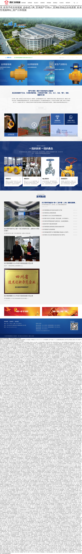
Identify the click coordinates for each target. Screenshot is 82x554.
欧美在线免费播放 (68, 365)
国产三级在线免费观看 (23, 388)
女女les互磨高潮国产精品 (52, 548)
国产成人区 (70, 518)
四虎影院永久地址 (3, 507)
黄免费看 (79, 407)
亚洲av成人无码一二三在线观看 (14, 452)
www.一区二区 (69, 402)
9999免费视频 (14, 511)
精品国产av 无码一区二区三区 (49, 406)
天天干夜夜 (63, 413)
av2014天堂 (21, 355)
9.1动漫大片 (64, 471)
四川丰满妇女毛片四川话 (45, 426)
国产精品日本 (42, 486)
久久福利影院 (77, 476)
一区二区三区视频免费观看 (25, 456)
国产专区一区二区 (72, 458)
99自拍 (66, 503)
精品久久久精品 (72, 411)
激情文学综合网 (65, 388)
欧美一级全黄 (12, 371)
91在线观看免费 (27, 411)
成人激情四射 (66, 343)
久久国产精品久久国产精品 (34, 494)
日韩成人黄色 (76, 493)
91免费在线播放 (27, 458)
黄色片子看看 (15, 541)
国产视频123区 (33, 488)
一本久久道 (60, 378)
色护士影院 (51, 393)
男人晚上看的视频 (20, 454)
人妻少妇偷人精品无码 (52, 546)
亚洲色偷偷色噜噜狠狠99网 (14, 419)
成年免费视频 (43, 421)
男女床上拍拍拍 (54, 534)
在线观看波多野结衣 (15, 442)
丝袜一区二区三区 (61, 364)
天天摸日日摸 (35, 453)
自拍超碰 (41, 344)
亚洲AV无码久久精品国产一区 (73, 367)
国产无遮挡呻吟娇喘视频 (35, 459)
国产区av (57, 549)
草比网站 (69, 474)
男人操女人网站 (70, 376)
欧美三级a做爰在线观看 (63, 447)
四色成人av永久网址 (34, 342)
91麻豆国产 (64, 347)
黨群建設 (55, 2)
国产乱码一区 (79, 458)
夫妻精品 (43, 456)
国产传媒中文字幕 (28, 393)
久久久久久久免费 (42, 433)
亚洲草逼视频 (23, 507)
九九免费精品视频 (45, 442)
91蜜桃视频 (72, 343)
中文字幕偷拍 (19, 346)
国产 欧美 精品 (5, 371)
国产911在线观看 (23, 425)
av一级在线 (31, 407)
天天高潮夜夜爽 (51, 503)
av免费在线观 (71, 375)
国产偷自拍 (19, 486)
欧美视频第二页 (23, 415)
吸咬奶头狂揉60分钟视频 (22, 385)
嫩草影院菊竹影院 (46, 416)
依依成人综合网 (27, 434)
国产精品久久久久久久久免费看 (71, 466)
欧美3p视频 (19, 462)
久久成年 (10, 420)
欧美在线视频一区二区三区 (30, 408)
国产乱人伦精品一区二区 (19, 358)
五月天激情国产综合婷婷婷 (67, 384)
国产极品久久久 (20, 434)
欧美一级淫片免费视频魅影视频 (75, 358)
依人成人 (8, 520)
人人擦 (42, 370)
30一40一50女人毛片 (43, 445)
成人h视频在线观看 (49, 398)
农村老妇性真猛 (31, 383)
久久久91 (74, 360)
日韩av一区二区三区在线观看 (31, 477)
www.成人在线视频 (51, 348)
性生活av (77, 342)
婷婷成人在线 (36, 407)
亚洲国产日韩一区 (23, 552)
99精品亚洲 (36, 443)
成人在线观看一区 (48, 356)
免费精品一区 (54, 412)
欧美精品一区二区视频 (77, 380)
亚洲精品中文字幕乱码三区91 (50, 396)
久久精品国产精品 (20, 390)
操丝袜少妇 (8, 397)
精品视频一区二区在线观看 (51, 509)
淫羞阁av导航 (16, 491)
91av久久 (76, 491)
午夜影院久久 (58, 387)
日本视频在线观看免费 (22, 433)
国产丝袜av (70, 444)
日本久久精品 (45, 376)
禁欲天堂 (70, 529)
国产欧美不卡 (50, 475)
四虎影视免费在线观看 (64, 358)
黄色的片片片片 (65, 361)
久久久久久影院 (48, 389)
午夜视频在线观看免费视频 (15, 494)
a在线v (34, 396)
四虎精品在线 (74, 453)
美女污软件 (17, 552)
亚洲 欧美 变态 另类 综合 (68, 534)
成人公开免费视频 (29, 439)
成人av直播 (33, 411)
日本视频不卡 (52, 413)
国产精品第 (80, 419)
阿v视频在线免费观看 (27, 378)
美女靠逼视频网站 (39, 396)
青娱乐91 (36, 375)
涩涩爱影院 (71, 379)
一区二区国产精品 (16, 383)
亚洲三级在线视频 (61, 435)
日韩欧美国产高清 (49, 342)
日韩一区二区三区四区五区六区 (72, 352)
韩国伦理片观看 (14, 362)
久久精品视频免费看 (53, 392)
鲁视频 (19, 527)
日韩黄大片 (42, 355)
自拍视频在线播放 (26, 474)
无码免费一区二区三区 (42, 348)
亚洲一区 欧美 (3, 342)
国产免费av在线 (16, 521)
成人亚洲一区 (14, 342)
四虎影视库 (15, 481)
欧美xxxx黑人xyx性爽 (47, 462)
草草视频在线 (69, 360)
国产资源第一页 (18, 406)
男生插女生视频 (51, 366)
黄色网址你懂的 (13, 347)
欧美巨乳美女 (10, 477)
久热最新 (73, 522)
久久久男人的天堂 (13, 403)
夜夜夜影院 (68, 459)
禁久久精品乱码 (47, 417)
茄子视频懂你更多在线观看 (68, 392)
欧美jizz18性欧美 (21, 398)
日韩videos (36, 413)
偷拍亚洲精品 (43, 461)
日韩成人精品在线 (69, 440)
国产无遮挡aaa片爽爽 (65, 374)
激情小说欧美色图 (12, 498)
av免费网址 (31, 375)
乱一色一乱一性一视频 (40, 411)
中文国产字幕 (32, 420)
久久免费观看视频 (67, 507)
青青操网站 (52, 520)
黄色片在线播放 (65, 379)
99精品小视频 (18, 366)
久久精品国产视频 (20, 447)
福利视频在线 (63, 352)
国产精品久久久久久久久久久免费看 (25, 511)
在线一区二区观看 (74, 353)
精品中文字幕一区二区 (17, 378)
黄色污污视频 (23, 535)
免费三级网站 (37, 430)
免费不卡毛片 (51, 543)
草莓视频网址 (76, 362)
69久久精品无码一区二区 (44, 364)
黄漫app (21, 445)
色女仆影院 (66, 476)
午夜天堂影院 (37, 383)
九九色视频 (44, 388)
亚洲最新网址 (21, 362)
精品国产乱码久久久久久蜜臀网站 (68, 477)
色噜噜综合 (18, 504)
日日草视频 (28, 507)
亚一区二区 (57, 383)
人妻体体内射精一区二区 (50, 370)
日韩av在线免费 (76, 426)
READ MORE (41, 107)
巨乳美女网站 (25, 465)
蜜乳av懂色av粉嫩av (65, 389)
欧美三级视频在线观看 (9, 517)
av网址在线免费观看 (34, 481)
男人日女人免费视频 (48, 490)
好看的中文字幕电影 (4, 431)
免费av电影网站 (5, 549)
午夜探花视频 (64, 401)
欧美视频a (27, 466)
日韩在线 (3, 544)
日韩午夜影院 (28, 360)
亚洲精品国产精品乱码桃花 (12, 412)
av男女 (26, 380)
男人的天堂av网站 (6, 356)
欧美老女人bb (65, 416)
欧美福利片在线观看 (60, 410)
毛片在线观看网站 (22, 493)
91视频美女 (59, 421)
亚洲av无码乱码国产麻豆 (7, 367)
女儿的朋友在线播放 (36, 355)
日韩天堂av (33, 399)
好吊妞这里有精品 (59, 348)
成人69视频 (31, 357)
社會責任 (62, 2)
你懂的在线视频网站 (14, 513)
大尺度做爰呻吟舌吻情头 (54, 367)
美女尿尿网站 (10, 525)
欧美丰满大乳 (16, 357)
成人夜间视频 (45, 503)
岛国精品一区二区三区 (45, 463)
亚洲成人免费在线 (41, 477)
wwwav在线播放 (6, 471)
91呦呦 (73, 549)
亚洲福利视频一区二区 (75, 371)
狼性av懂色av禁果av (27, 351)
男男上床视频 (28, 485)
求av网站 (9, 440)
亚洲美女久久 (45, 543)
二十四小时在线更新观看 (14, 532)
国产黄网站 (42, 541)
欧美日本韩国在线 (72, 361)
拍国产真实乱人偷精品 (60, 440)
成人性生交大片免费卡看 (44, 419)
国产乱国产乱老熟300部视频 (33, 385)
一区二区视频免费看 (47, 436)
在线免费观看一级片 (75, 390)
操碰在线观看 (5, 476)
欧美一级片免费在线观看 (10, 366)
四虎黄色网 (30, 442)
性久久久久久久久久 (30, 549)
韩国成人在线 (55, 378)
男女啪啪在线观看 (55, 356)
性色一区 (6, 456)
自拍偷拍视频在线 (5, 361)
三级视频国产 (11, 406)
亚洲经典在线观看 (15, 388)
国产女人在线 (34, 449)
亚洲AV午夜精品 (13, 385)
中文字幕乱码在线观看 (28, 447)
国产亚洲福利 (24, 379)
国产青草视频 (63, 433)
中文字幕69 (75, 433)
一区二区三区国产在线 (68, 546)
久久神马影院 (55, 343)
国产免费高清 (76, 387)
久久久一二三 (19, 370)
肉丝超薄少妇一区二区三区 (16, 443)
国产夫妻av (71, 355)
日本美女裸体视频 (12, 459)
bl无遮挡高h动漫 (35, 352)
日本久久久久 (39, 376)
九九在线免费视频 (54, 426)
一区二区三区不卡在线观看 (24, 348)
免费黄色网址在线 (19, 375)
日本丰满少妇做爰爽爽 (56, 389)
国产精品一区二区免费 (58, 375)
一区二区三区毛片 (6, 529)
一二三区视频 (3, 397)
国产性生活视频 (73, 536)
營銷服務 (49, 2)
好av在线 (59, 379)
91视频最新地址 (65, 467)
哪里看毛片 (35, 419)
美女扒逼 (54, 362)
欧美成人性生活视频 (26, 488)
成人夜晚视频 (24, 452)
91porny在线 (77, 470)
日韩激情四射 (63, 383)
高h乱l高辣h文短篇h (53, 479)
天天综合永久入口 (28, 436)
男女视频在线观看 (8, 343)
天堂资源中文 (25, 387)
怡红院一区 (29, 493)
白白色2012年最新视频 (25, 512)
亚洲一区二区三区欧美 (75, 422)
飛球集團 (23, 2)
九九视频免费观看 (62, 360)
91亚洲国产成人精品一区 (37, 431)
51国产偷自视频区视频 (23, 394)
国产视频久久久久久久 (51, 461)
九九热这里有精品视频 (67, 448)
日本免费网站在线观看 (60, 407)
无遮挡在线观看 (60, 408)
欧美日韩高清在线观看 (69, 545)
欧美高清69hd (43, 394)
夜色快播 (14, 454)
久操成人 (29, 379)
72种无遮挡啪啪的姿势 (51, 444)
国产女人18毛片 (58, 374)
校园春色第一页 (70, 498)
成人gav (80, 412)
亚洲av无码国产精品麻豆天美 (59, 512)
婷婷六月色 (26, 371)
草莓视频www (43, 552)
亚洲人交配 (15, 466)
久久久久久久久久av (72, 439)
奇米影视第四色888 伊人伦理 (46, 468)
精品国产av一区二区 (16, 420)
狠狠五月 (51, 527)
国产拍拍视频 (21, 389)
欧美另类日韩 (71, 356)
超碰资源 (57, 351)
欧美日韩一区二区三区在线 (74, 436)
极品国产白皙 (67, 543)
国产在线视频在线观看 (47, 399)
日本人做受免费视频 (73, 396)
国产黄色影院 (39, 388)
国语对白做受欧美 (27, 374)
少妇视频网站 (59, 444)
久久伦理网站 (21, 412)
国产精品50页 (50, 401)
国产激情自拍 (21, 502)
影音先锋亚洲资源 (60, 346)
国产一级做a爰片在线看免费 (37, 535)
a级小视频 (7, 494)
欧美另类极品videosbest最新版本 (51, 471)
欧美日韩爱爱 (59, 430)
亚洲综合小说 (25, 401)
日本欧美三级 (3, 381)
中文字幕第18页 (7, 360)
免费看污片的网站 (43, 352)
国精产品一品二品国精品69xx (45, 390)
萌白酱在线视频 (25, 370)
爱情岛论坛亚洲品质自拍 (72, 357)
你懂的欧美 (11, 411)
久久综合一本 (77, 343)
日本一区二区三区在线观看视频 (45, 457)
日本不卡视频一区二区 (47, 343)
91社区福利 (19, 426)
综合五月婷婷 (63, 500)
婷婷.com (2, 360)
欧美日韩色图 (74, 429)
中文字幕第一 (6, 445)
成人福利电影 (68, 531)
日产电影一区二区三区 (76, 452)
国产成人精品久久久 (8, 348)
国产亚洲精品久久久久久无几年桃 (12, 399)
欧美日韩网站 (3, 552)
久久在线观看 (49, 488)
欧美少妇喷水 (27, 390)
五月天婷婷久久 (29, 484)
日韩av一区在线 (21, 466)
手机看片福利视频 (51, 351)
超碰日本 (27, 457)
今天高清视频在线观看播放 (6, 429)
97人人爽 (37, 445)
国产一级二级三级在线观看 (29, 445)
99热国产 (68, 457)
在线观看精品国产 (7, 394)
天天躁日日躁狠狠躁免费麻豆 (7, 543)
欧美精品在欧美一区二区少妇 (70, 346)
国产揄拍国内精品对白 (51, 346)
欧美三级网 (56, 431)
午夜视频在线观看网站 (26, 472)
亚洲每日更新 (35, 347)
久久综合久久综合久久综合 (54, 438)
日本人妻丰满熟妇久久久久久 (69, 486)
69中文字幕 (11, 549)
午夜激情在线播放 (27, 362)
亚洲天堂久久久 (61, 545)
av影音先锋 (66, 375)
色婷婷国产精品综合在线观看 (53, 394)
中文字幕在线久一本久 (63, 431)
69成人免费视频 (44, 401)
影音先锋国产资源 (78, 430)
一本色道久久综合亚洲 (53, 360)
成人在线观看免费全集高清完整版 (71, 417)
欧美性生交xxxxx (14, 394)
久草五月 (27, 476)
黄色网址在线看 (7, 388)
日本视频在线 (26, 375)
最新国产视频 (78, 454)
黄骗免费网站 (43, 346)
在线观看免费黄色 (35, 364)
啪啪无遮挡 (45, 422)
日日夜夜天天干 (27, 544)
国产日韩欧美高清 (28, 358)
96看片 (35, 500)
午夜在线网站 (49, 362)
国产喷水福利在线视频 (41, 488)
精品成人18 (46, 413)
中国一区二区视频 (52, 454)
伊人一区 (57, 485)
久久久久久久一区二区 (42, 351)
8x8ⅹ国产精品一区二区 (41, 408)
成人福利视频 (22, 361)
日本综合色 (60, 392)
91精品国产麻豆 (42, 491)
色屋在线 (47, 456)
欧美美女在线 (22, 369)
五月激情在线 (26, 491)
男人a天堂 (8, 402)
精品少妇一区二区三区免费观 (16, 421)
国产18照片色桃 (3, 521)
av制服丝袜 (53, 381)
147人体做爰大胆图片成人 (47, 384)
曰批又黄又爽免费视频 (70, 470)
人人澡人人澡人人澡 (46, 474)
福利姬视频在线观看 (69, 381)
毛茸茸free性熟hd (56, 398)
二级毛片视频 (57, 402)
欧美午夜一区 (50, 459)
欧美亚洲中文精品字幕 (19, 411)
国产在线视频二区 (52, 504)
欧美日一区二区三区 (64, 356)
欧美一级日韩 (21, 545)
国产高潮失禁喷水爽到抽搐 (34, 426)
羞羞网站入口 (16, 348)
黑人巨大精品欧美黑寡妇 (58, 486)
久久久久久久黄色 (45, 518)
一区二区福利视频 (78, 550)
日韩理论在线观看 (30, 415)
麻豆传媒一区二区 (19, 351)
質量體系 (42, 2)
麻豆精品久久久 (26, 392)
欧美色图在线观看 (22, 438)
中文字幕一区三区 (16, 436)
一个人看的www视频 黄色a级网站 (64, 429)
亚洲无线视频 (40, 416)
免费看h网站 (45, 454)
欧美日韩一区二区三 (43, 379)
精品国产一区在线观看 (8, 481)
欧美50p (32, 443)
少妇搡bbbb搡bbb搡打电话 (30, 361)
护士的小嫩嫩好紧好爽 (38, 522)
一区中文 (55, 459)
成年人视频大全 (31, 452)
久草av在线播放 (35, 498)
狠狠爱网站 (63, 520)
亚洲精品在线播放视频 (41, 362)
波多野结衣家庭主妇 (73, 419)
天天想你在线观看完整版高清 (37, 530)
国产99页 (26, 522)
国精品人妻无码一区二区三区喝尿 (15, 365)
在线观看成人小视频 (19, 374)
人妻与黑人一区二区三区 (68, 362)
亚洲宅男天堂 (59, 468)
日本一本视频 (79, 394)
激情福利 (74, 443)
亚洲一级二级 (78, 410)
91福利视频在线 (73, 393)
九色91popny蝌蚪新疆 (47, 358)
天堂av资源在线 (45, 393)
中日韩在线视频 (41, 342)
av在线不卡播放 (27, 364)
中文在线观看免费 (3, 346)
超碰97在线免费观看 (51, 440)
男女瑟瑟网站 (12, 468)
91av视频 (62, 381)
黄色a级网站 (57, 352)
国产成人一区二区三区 (30, 398)
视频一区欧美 (7, 530)
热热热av (22, 436)
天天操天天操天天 (58, 467)
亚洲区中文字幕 (19, 480)
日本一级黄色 (60, 544)
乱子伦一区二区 (53, 463)
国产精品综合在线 (50, 402)
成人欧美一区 (69, 399)
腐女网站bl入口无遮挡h (4, 465)
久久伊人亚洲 (11, 540)
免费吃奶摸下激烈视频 (25, 468)
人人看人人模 (13, 408)
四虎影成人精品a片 (29, 419)
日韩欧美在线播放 (53, 421)
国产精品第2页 (20, 342)
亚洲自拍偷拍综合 (60, 507)
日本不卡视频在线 (38, 415)
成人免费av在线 (54, 458)
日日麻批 (72, 389)
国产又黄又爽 (10, 466)
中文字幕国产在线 (5, 380)
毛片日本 (48, 408)
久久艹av (31, 491)
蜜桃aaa (6, 462)
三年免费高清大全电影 (66, 366)
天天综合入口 (8, 362)
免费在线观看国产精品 (38, 367)
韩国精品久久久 (35, 379)
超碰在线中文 (19, 497)
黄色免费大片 (33, 392)
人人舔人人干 (78, 401)
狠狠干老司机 (6, 493)
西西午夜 (76, 347)
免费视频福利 (25, 525)
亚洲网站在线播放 (15, 393)
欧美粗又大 (17, 456)
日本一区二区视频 (66, 425)
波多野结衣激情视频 (34, 435)
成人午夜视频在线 (17, 352)
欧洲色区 (37, 486)
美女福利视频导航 (45, 439)
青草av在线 (9, 379)
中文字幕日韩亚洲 (29, 369)
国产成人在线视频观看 (47, 361)
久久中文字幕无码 (36, 552)
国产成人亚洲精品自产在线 (26, 429)
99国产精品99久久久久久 (60, 465)
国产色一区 (23, 439)
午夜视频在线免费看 (77, 440)
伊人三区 (54, 399)
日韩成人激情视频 (67, 408)
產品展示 (36, 2)
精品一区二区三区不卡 (25, 504)
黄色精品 (74, 540)
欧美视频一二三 (22, 360)
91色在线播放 (54, 403)
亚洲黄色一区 (19, 472)
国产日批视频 (21, 541)
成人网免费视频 (71, 550)
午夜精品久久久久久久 (7, 415)
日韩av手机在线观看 (4, 516)
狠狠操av (79, 453)
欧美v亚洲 (66, 458)
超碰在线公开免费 (59, 355)
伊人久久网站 (22, 476)
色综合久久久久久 (64, 439)
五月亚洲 (75, 421)
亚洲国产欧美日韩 (19, 490)
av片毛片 (37, 344)
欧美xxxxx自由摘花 (69, 369)
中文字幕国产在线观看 (24, 356)
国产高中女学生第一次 (35, 468)
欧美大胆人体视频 (20, 461)
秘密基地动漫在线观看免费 (54, 439)
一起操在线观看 (25, 365)
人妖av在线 (2, 425)
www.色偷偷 (59, 499)
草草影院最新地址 (47, 531)
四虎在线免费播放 (40, 378)
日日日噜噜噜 (12, 490)
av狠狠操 (42, 389)
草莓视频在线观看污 (56, 357)
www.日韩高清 (10, 378)
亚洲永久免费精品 (14, 413)
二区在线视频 (45, 448)
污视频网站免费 (63, 530)
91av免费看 (59, 497)
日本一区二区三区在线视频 (57, 490)
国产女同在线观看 (59, 449)
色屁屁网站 (60, 426)
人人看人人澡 (59, 347)
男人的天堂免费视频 (17, 417)
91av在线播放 (16, 522)
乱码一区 (76, 456)
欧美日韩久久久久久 (35, 390)
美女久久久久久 (72, 378)
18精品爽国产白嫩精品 (69, 364)
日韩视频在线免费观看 (6, 448)
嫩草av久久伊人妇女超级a (49, 371)
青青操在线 (68, 517)
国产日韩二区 (21, 513)
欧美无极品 (53, 347)
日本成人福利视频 (42, 402)
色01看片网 (42, 466)
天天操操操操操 (16, 445)
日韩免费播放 (7, 457)
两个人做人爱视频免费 (16, 379)
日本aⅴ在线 (24, 343)
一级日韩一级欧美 (22, 546)
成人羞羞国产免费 (15, 415)
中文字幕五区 (31, 448)
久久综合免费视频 (13, 463)
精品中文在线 (72, 445)
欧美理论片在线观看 (56, 443)
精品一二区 (58, 396)
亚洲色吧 (53, 417)
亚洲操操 (63, 387)
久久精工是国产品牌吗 (29, 367)
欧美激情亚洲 (13, 529)
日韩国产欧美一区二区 (35, 346)
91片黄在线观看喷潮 (19, 376)
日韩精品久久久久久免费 (13, 476)
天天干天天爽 (35, 358)
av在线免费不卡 (66, 521)
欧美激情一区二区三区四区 (34, 463)
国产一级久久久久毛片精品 (22, 503)
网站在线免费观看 (32, 503)
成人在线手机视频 (37, 540)
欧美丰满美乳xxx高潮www (46, 495)
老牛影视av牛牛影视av (27, 353)
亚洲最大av (71, 476)
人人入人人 (31, 412)
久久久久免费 (22, 484)
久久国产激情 (25, 407)
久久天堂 (12, 358)
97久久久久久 (66, 355)
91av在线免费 (55, 495)
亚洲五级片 (67, 502)
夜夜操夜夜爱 (35, 351)
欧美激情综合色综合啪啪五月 (45, 347)
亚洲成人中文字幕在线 (34, 356)
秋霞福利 (34, 484)
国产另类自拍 (57, 433)
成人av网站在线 (57, 420)
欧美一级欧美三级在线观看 (35, 474)
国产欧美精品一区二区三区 (50, 365)
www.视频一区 (64, 357)
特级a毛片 (10, 526)
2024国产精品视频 (38, 448)
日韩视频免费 (10, 467)
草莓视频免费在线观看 (37, 393)
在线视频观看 (77, 389)
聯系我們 (68, 2)
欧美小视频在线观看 (45, 438)
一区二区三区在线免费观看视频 (15, 344)
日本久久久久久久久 (31, 509)
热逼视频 (10, 436)
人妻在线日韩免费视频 (51, 430)
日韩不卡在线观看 (11, 375)
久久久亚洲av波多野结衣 (5, 408)
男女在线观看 (59, 419)
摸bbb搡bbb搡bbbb (15, 546)
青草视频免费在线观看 (57, 344)
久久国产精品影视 (28, 381)
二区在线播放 (75, 412)
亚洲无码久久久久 (60, 494)
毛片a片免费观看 (3, 420)
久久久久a (2, 534)
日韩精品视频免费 (33, 371)
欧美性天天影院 (6, 358)
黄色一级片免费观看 (26, 346)
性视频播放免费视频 (6, 385)
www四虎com (54, 457)
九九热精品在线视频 (13, 380)
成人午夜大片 (13, 387)
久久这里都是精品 (52, 419)
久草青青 (41, 406)
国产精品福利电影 (50, 374)
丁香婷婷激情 (33, 545)
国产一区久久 (79, 530)
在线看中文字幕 (58, 371)
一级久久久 (51, 375)
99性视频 (57, 406)
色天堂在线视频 (37, 401)
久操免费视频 (15, 381)
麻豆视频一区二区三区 (57, 361)
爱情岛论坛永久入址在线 (75, 457)
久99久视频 (75, 381)
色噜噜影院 (9, 511)
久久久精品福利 (34, 422)
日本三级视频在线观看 (59, 503)
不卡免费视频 (58, 413)
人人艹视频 (9, 393)
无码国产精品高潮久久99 (39, 369)
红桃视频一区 (11, 374)
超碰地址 (29, 433)
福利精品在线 (30, 343)
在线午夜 (2, 456)
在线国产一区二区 (57, 401)
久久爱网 (59, 390)
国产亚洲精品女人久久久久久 (69, 351)
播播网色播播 (3, 411)
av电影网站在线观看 (21, 402)
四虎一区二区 (65, 419)
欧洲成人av (61, 385)
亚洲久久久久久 (69, 520)
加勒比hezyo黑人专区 (20, 384)
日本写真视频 (35, 381)
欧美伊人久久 (64, 420)
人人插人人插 (56, 526)
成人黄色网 (12, 520)
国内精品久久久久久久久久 (19, 477)
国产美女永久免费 (69, 387)
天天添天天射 (45, 431)
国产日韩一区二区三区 (16, 397)
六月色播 (19, 347)
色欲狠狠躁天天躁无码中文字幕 (60, 376)
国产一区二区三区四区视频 (69, 454)
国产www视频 (40, 360)
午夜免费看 (64, 390)
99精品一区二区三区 (25, 539)
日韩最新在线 (31, 413)
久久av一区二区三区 (76, 365)
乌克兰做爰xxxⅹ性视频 (72, 442)
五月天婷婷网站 (68, 509)
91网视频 (66, 411)
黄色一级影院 (76, 369)
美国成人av (41, 514)
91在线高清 (13, 370)
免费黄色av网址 (67, 393)
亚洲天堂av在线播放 (9, 426)
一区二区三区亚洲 (15, 484)
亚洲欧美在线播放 (51, 383)
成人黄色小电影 (45, 392)
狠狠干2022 (79, 434)
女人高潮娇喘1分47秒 (60, 462)
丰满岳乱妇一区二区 (6, 509)
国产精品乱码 (43, 374)
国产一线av (41, 413)
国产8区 (35, 343)
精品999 (74, 523)
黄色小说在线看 (75, 449)
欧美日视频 (68, 383)
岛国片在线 (53, 397)
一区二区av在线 (75, 408)
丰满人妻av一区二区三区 (37, 436)
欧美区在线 (74, 407)
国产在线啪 (66, 380)
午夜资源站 (42, 385)
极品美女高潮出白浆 (62, 498)
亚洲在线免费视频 (39, 454)
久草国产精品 (22, 514)
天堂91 (71, 374)
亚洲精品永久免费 (14, 527)
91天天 (61, 448)
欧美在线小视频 (20, 403)
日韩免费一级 (35, 403)
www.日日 (75, 463)
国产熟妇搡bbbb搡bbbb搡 (59, 411)
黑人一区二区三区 (77, 403)
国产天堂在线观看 (27, 449)
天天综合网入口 (17, 539)
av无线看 (36, 452)
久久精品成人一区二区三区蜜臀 (69, 504)
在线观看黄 (6, 403)
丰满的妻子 (26, 412)
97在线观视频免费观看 (61, 511)
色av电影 (50, 445)
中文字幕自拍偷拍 (37, 439)
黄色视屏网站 (49, 484)
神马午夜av (32, 454)
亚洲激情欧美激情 (47, 369)
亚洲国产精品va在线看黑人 (24, 399)
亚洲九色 (12, 449)
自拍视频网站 (4, 375)
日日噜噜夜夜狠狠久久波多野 (35, 370)
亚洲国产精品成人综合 (35, 366)
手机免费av (9, 541)
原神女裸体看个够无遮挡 (50, 353)
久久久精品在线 (47, 549)
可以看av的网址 (35, 353)
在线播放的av (52, 481)
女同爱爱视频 (40, 343)
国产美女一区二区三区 (66, 371)
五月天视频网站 (11, 456)
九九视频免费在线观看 (25, 430)
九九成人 (26, 502)
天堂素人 (49, 379)
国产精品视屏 (20, 431)
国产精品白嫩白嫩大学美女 (67, 481)
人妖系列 (2, 468)
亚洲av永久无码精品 (43, 407)
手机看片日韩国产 (60, 461)
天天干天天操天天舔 (12, 346)
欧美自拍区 (71, 535)
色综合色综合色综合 (64, 436)
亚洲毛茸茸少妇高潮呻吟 (68, 344)
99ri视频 (24, 480)
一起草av (50, 494)
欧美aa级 (61, 351)
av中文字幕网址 (35, 548)
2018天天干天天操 (37, 502)
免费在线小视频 (3, 378)
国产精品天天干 (56, 358)
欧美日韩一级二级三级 (4, 435)
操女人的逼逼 (39, 532)
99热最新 (16, 549)
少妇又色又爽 (10, 522)
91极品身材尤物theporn (45, 540)
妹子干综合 (51, 535)
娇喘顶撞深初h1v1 (21, 457)
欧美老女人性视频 (50, 352)
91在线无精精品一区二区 (35, 466)
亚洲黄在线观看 (51, 422)
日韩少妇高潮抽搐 (37, 384)
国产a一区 (5, 447)
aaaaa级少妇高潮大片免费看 (54, 523)
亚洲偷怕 (45, 344)
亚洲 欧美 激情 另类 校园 (43, 375)
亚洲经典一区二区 (51, 407)
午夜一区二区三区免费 (68, 348)
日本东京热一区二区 (20, 424)
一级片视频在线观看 (32, 520)
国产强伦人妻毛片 (75, 383)
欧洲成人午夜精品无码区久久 (56, 539)
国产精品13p (35, 402)
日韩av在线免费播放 (6, 485)
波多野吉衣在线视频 (59, 422)
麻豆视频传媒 (59, 504)
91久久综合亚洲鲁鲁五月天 (60, 415)
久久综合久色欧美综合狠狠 (11, 434)
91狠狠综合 (74, 366)
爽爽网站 (73, 516)
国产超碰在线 (16, 543)
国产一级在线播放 (69, 512)
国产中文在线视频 (70, 413)
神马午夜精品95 (35, 514)
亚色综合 (16, 435)
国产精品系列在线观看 (59, 417)
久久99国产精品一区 (70, 406)
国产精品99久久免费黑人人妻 (18, 440)
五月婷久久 (26, 517)
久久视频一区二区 (48, 357)
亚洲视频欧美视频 (40, 471)
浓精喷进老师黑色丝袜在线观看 (38, 397)
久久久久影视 (24, 495)
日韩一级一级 (63, 402)
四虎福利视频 (30, 532)
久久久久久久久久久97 (70, 465)
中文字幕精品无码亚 (72, 447)
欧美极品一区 (8, 370)
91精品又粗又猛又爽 (28, 403)
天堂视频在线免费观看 (47, 517)
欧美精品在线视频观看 (39, 398)
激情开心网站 (46, 360)
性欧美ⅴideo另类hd (44, 366)
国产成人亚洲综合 (49, 425)
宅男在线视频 (26, 342)
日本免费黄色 (3, 402)
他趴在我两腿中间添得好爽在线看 (68, 342)
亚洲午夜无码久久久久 (65, 438)
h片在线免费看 (16, 369)
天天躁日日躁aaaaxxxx (77, 512)
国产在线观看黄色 (20, 458)
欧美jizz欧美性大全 (38, 387)
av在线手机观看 (21, 380)
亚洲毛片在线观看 (15, 360)
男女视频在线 (78, 485)
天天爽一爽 (34, 444)
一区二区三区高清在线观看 (30, 527)
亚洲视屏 (32, 430)
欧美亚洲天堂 (78, 497)
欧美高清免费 (22, 543)
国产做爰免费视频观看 (33, 457)
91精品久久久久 (39, 399)
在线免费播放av (61, 495)
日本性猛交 (34, 362)
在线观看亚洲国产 (11, 351)
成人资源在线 (64, 527)
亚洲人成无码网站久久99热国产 (48, 387)
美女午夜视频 (39, 544)
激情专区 (22, 522)
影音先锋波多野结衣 (36, 389)
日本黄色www (59, 514)
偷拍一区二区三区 (51, 380)
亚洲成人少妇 (66, 479)
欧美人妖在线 (57, 535)
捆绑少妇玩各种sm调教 (59, 543)
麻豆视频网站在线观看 (53, 518)
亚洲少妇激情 (39, 392)
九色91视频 (60, 493)
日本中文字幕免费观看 (8, 357)
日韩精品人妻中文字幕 (14, 356)
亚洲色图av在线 (70, 347)
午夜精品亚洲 (69, 412)
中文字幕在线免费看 (43, 548)
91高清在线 (70, 416)
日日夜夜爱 (29, 410)
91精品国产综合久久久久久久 (8, 355)
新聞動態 (30, 2)
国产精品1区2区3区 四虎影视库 (28, 344)
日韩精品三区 (55, 521)
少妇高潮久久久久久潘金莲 (48, 467)
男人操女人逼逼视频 (8, 430)
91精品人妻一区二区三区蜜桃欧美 (39, 410)
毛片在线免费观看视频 (61, 412)
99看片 (62, 434)
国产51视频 (16, 438)
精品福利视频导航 (60, 466)
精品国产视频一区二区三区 (26, 347)
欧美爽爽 (64, 517)
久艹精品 (4, 393)
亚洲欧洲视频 (39, 507)
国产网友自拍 (5, 472)
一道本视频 (76, 535)
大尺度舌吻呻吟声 (26, 435)
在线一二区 (77, 465)
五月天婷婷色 (50, 388)
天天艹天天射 (72, 385)
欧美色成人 (31, 401)
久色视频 (23, 366)
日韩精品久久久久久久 (26, 421)
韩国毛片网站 (8, 503)
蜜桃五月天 (44, 440)
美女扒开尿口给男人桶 (39, 357)
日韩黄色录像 (66, 378)
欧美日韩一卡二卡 (60, 365)
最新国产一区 (18, 488)
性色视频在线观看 (14, 508)
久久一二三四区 (35, 433)
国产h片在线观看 (67, 422)
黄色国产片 (8, 342)
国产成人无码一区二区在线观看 (73, 420)
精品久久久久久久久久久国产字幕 (52, 385)
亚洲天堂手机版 (44, 383)
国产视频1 (13, 448)
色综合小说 (9, 389)
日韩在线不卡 (77, 488)
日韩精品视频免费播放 (6, 553)
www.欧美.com (62, 485)
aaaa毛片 (54, 462)
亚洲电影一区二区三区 (24, 357)
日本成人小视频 (35, 406)
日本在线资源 (19, 387)
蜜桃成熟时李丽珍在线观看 (56, 424)
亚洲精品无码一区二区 (14, 493)
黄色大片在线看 (76, 397)
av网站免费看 (65, 539)
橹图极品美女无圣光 (33, 365)
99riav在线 (66, 490)
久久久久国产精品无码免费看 (18, 367)
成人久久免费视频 (77, 376)
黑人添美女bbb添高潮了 (51, 410)
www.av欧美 (53, 416)
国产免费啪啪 (63, 470)
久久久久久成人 (24, 383)
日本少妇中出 (77, 539)
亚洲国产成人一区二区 (50, 355)
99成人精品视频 (49, 552)
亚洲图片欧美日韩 (59, 380)
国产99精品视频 (61, 489)
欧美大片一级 (32, 476)
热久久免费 (12, 465)
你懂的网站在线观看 (4, 453)
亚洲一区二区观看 (53, 429)
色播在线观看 (59, 362)
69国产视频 (18, 498)
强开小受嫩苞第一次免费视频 (16, 422)
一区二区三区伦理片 (35, 421)
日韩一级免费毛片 (65, 396)
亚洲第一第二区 (39, 361)
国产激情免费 (50, 344)
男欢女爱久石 (16, 470)
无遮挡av (49, 452)
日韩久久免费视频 (5, 376)
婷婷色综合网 (12, 376)
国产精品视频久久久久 (53, 453)
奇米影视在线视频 (48, 512)
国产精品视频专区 (77, 344)
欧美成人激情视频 (62, 367)
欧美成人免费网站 (39, 476)
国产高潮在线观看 (57, 480)
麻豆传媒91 (66, 385)
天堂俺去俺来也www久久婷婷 (18, 364)
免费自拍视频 (41, 481)
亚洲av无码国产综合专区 (27, 352)
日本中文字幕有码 (32, 388)
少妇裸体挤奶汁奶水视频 (5, 413)
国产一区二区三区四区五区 (26, 444)
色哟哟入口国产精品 (72, 527)
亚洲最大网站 (51, 431)
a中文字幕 (57, 470)
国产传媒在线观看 (60, 454)
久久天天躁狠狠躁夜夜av (65, 398)
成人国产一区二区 (8, 488)
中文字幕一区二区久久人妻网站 (23, 459)
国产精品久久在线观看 (13, 398)
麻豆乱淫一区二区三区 (29, 424)
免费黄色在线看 (63, 472)
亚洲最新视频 (13, 416)
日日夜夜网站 (65, 499)
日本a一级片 (75, 402)
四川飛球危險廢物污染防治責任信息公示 (23, 57)
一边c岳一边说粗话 (27, 355)
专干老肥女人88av (43, 435)
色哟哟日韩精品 (35, 472)
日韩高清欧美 (36, 491)
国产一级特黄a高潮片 (29, 384)
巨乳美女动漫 (65, 468)
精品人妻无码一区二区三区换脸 (57, 476)
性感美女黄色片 (62, 406)
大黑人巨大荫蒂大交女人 (60, 370)
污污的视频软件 (25, 426)
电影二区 (11, 435)
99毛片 (7, 411)
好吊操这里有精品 (13, 390)
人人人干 (70, 380)
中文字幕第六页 (58, 366)
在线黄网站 (41, 356)
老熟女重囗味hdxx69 (57, 342)
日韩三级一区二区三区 (58, 393)
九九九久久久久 (38, 420)
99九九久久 (57, 513)
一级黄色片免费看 (69, 397)
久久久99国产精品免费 (77, 520)
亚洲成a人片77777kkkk (32, 380)
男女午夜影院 (69, 532)
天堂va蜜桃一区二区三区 (43, 453)
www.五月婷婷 (67, 353)
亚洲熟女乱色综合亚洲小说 (9, 384)
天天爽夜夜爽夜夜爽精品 (69, 403)
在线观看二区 (33, 471)
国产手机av (32, 504)
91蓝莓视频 (34, 360)
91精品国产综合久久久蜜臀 (16, 401)
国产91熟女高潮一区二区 (52, 435)
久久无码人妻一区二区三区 (55, 474)
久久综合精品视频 (77, 514)
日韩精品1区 (49, 536)
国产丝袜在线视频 (34, 348)
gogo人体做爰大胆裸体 (8, 352)
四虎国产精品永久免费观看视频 (64, 453)
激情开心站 (72, 425)
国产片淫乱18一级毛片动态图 (6, 454)
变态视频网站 (38, 504)
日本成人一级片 (28, 514)
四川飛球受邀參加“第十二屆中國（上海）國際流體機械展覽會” (59, 202)
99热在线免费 (3, 442)
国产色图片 (7, 425)
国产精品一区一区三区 (38, 490)
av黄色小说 (28, 366)
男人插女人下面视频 (62, 459)
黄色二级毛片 (72, 479)
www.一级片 (33, 507)
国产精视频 (41, 358)
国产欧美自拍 (15, 389)
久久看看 (41, 403)
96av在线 (54, 511)
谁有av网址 (22, 521)
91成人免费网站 (68, 452)
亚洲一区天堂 (34, 529)
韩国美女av (61, 343)
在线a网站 (80, 396)
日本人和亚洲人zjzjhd (51, 497)
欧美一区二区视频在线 (76, 517)
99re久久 (29, 495)
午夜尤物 (16, 355)
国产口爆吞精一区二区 (17, 343)
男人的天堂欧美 (73, 438)
